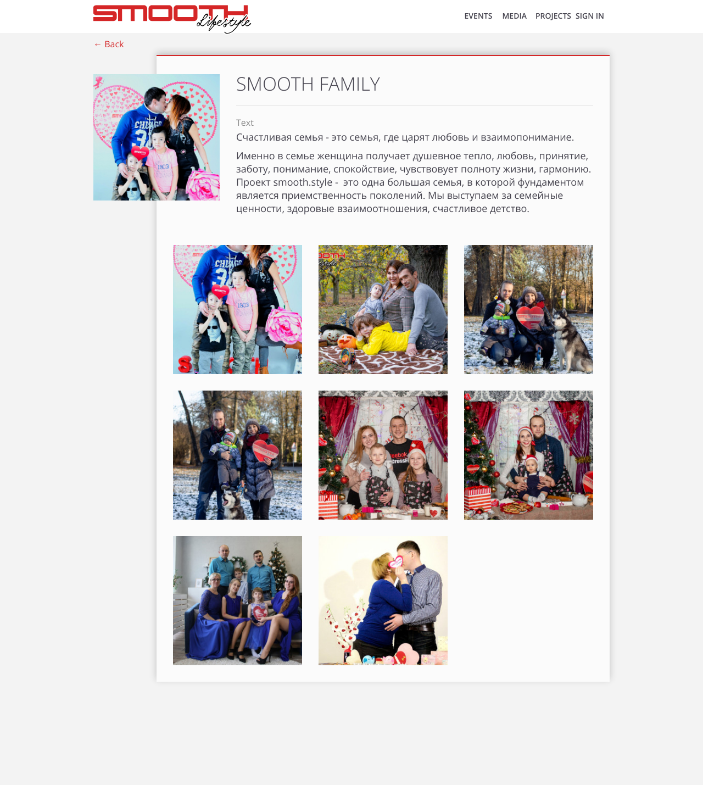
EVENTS (479, 16)
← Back (108, 44)
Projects (553, 16)
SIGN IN (590, 16)
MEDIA (514, 16)
